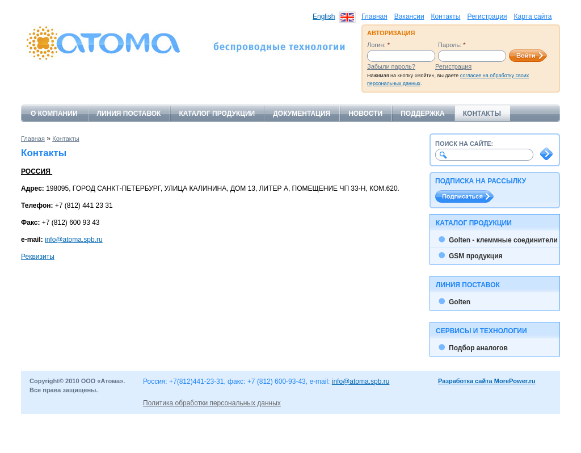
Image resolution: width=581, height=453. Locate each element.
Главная (374, 16)
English (324, 16)
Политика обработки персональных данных (212, 403)
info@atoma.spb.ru (74, 240)
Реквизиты (37, 257)
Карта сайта (533, 16)
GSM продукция (476, 256)
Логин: (378, 44)
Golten (459, 302)
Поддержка (423, 114)
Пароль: (452, 44)
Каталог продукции (217, 114)
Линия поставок (129, 114)
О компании (54, 114)
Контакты (446, 16)
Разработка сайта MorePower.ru (487, 381)
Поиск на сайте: (464, 143)
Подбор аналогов (478, 348)
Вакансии (409, 16)
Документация (301, 114)
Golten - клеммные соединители (503, 240)
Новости (365, 114)
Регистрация (487, 16)
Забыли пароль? (391, 66)
